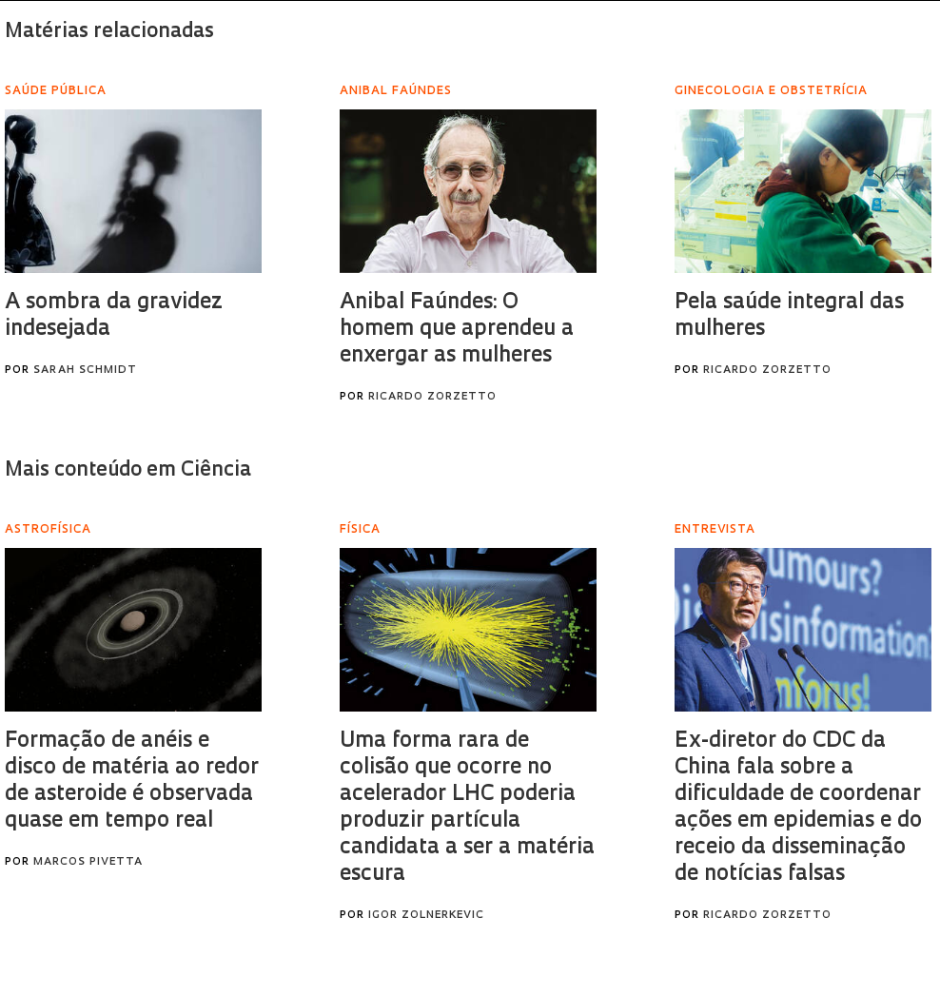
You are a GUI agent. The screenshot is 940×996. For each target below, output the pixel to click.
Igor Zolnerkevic (426, 915)
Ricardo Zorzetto (432, 397)
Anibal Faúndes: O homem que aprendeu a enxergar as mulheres (457, 329)
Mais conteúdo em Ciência (128, 470)
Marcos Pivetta (88, 862)
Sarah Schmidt (85, 370)
